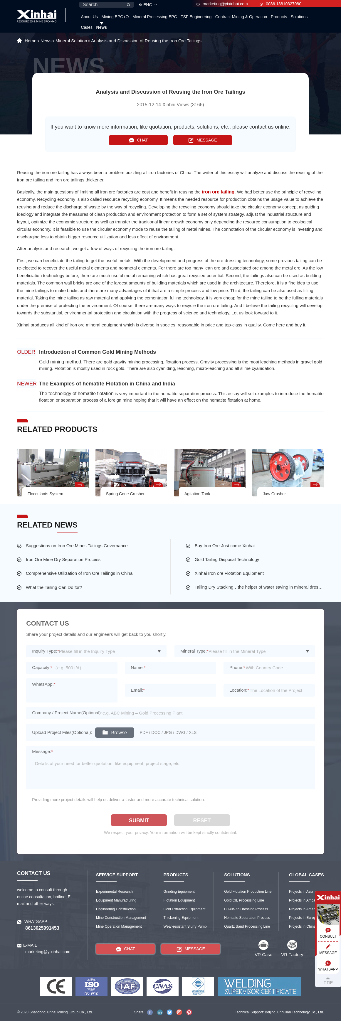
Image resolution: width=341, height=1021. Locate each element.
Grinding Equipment (179, 891)
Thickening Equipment (181, 918)
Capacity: (42, 667)
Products (279, 16)
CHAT (138, 140)
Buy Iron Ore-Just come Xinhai (225, 545)
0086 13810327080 (280, 3)
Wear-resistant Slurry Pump (185, 926)
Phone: (237, 667)
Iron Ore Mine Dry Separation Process (63, 559)
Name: (138, 667)
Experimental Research (114, 891)
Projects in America (304, 909)
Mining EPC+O (115, 16)
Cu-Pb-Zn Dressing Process (246, 909)
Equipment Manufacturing (116, 900)
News (101, 27)
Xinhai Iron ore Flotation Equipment (229, 573)
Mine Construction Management (121, 918)
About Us (89, 16)
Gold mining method (60, 361)
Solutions (299, 16)
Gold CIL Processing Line (244, 900)
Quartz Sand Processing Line (247, 926)
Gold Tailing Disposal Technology (227, 559)
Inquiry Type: (45, 650)
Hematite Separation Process (247, 918)
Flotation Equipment (179, 900)
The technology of (58, 393)
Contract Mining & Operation (241, 16)
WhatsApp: (43, 684)
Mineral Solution (71, 40)
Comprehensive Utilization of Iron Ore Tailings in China (79, 573)
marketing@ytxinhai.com (222, 3)
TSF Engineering (196, 16)
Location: (239, 690)
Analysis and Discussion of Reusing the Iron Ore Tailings (146, 40)
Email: (138, 690)
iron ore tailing (218, 191)
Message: (42, 751)
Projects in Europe (303, 918)
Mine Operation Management (119, 926)
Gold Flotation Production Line (247, 891)
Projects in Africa (302, 900)
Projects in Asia (301, 891)
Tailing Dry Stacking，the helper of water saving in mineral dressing (259, 586)
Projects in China (302, 926)
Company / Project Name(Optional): (67, 712)
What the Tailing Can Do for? (54, 587)
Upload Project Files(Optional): (62, 732)
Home (30, 40)
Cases (87, 27)
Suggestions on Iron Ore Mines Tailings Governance (77, 545)
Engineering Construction (116, 909)
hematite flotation (96, 393)
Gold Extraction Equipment (185, 909)
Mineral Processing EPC (154, 16)
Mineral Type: (194, 650)
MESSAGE (202, 140)
